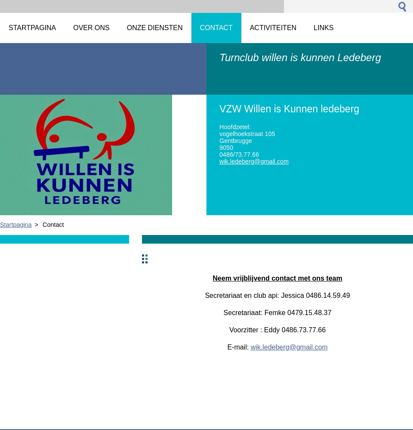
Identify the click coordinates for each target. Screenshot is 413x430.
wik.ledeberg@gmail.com (289, 347)
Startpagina (16, 224)
